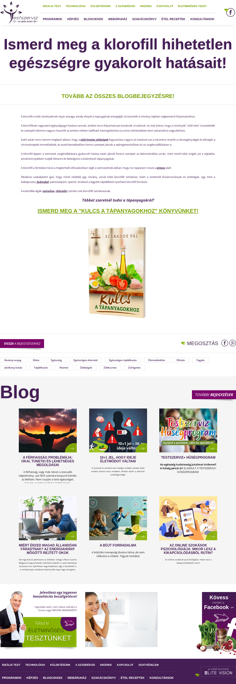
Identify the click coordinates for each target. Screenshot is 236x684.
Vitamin (63, 367)
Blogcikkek (93, 19)
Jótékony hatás (13, 367)
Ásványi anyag (12, 360)
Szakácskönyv (144, 19)
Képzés (73, 19)
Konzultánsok (202, 19)
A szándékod (125, 6)
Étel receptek (174, 19)
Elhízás (181, 360)
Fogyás (200, 360)
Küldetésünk (100, 6)
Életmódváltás (156, 360)
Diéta (36, 360)
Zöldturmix (110, 367)
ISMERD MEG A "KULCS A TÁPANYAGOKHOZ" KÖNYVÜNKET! (118, 211)
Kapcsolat (165, 6)
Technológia (76, 6)
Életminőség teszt (192, 6)
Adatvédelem (148, 664)
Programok (52, 19)
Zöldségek (86, 367)
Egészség (56, 360)
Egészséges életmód (85, 360)
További (214, 394)
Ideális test (52, 6)
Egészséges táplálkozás (123, 360)
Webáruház (117, 19)
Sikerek (146, 6)
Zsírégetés (134, 367)
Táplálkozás (41, 367)
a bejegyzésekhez (22, 343)
